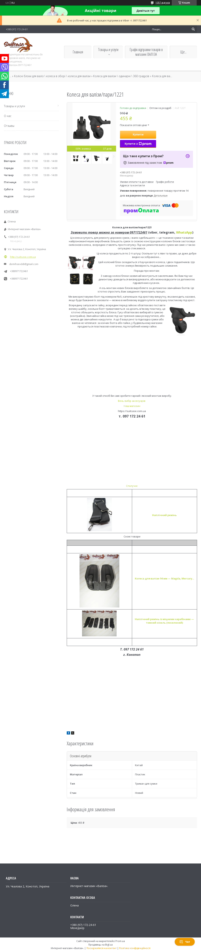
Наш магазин (132, 406)
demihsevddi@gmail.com (23, 264)
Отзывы (9, 126)
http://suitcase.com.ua (23, 256)
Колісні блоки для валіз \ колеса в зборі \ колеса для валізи (52, 76)
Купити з (138, 143)
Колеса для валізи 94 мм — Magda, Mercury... (164, 578)
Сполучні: (132, 486)
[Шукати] (193, 29)
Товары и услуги (108, 49)
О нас (7, 116)
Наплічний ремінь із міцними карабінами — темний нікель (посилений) (164, 620)
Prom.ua (120, 941)
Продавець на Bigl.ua (100, 944)
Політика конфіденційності (134, 948)
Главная (78, 52)
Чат (184, 942)
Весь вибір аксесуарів (132, 401)
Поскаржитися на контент (101, 948)
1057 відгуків (162, 2)
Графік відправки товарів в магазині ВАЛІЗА (146, 52)
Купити (138, 134)
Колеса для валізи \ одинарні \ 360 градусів (121, 76)
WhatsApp (184, 232)
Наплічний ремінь (164, 515)
